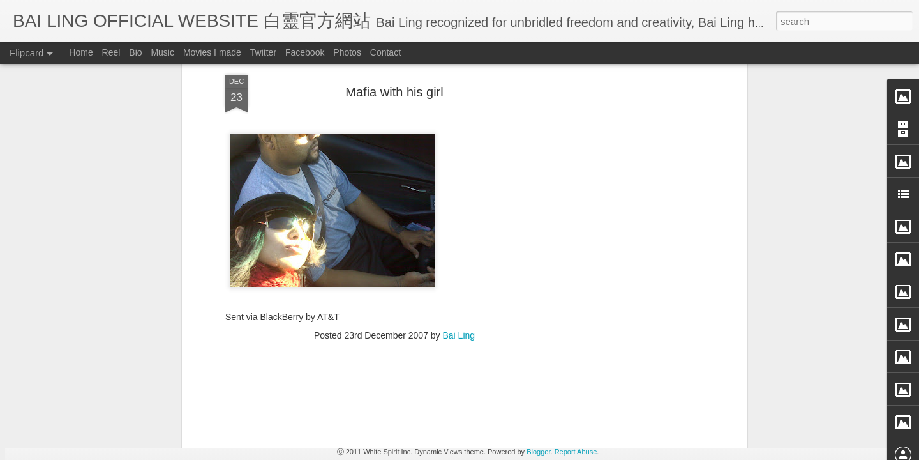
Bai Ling (459, 102)
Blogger (538, 452)
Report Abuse (576, 452)
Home (81, 52)
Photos (347, 52)
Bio (135, 52)
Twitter (263, 52)
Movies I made (212, 52)
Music (162, 52)
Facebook (304, 52)
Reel (111, 52)
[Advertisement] (394, 185)
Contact (385, 52)
